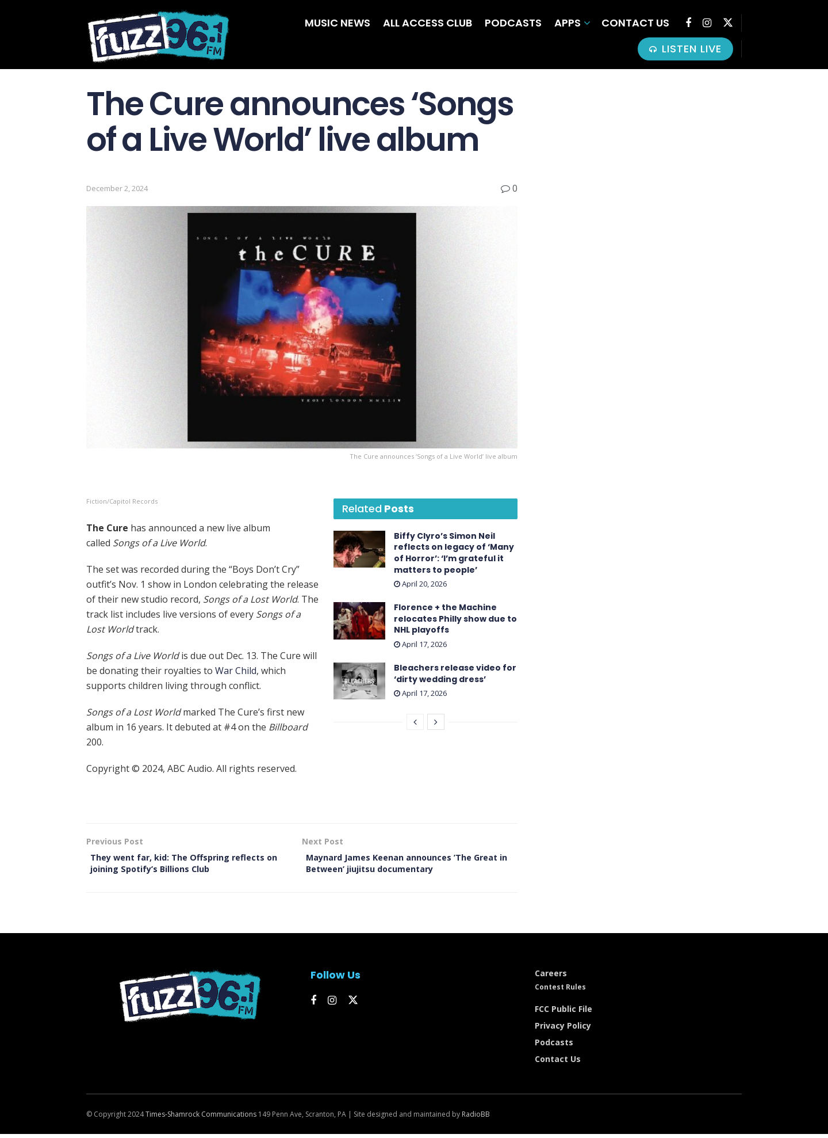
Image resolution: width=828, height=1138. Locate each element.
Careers (551, 977)
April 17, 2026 (420, 644)
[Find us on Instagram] (707, 23)
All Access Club (427, 23)
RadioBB (476, 1119)
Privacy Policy (563, 1030)
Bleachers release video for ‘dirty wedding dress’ (455, 673)
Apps (567, 23)
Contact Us (635, 23)
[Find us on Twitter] (728, 22)
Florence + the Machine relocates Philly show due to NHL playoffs (455, 618)
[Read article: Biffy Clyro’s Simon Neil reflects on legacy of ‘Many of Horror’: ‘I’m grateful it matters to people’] (359, 549)
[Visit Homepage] (158, 35)
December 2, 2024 (117, 188)
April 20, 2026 (420, 583)
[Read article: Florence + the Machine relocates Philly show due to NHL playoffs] (359, 620)
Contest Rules (560, 991)
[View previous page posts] (415, 722)
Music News (337, 23)
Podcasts (513, 23)
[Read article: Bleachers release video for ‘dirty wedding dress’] (359, 681)
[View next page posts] (435, 722)
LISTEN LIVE (685, 48)
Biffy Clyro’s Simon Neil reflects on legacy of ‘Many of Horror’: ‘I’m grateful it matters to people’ (454, 553)
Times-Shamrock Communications (200, 1119)
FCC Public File (563, 1013)
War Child (235, 670)
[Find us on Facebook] (688, 23)
